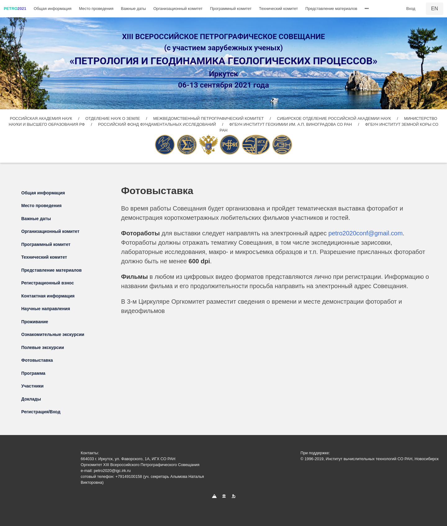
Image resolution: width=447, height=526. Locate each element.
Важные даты (133, 8)
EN (434, 8)
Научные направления (45, 308)
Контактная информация (48, 295)
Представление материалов (331, 8)
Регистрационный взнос (47, 282)
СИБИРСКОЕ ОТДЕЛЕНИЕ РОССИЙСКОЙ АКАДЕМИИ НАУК (334, 118)
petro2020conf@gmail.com (365, 233)
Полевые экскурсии (42, 347)
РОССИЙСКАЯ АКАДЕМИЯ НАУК (41, 118)
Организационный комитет (177, 8)
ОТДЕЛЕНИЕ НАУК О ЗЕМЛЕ (113, 118)
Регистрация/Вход (41, 411)
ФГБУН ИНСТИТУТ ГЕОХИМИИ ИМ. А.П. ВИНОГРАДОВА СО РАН (291, 124)
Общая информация (53, 8)
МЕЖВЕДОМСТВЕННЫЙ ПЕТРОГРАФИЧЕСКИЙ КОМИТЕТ (209, 118)
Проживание (34, 321)
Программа (33, 373)
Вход (410, 8)
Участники (32, 385)
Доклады (31, 399)
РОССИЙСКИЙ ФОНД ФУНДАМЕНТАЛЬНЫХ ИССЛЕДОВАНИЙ (157, 124)
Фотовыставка (37, 360)
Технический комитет (278, 8)
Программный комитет (230, 8)
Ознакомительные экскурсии (52, 334)
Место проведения (96, 8)
